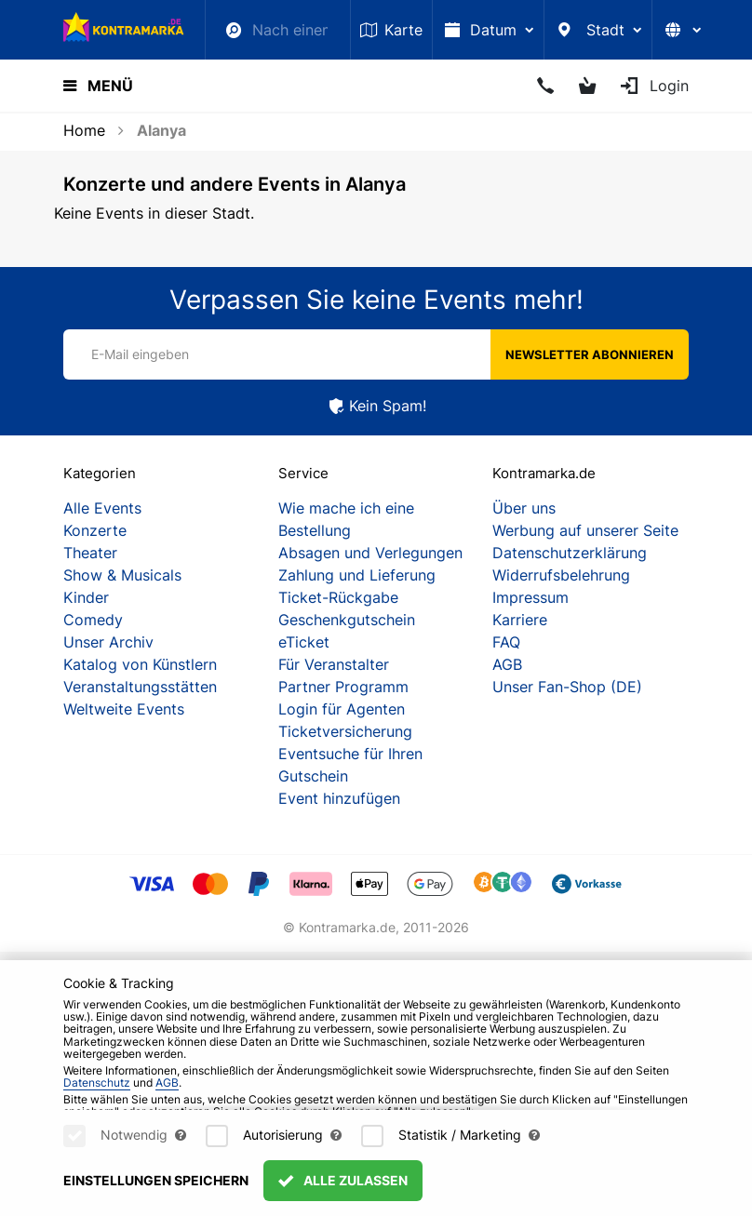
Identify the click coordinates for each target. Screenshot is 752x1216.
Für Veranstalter (333, 664)
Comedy (93, 619)
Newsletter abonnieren (589, 354)
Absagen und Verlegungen (370, 552)
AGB (507, 664)
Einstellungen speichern (155, 1180)
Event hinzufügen (339, 798)
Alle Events (102, 508)
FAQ (506, 642)
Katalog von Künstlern (140, 664)
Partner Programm (343, 686)
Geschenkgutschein (346, 619)
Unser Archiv (108, 642)
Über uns (524, 508)
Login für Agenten (341, 709)
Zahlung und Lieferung (357, 575)
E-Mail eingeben (140, 354)
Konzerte (95, 530)
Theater (90, 552)
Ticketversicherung (345, 731)
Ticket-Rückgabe (338, 597)
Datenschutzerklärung (569, 552)
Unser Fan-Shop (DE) (567, 686)
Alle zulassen (343, 1180)
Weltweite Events (123, 709)
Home (84, 130)
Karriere (519, 619)
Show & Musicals (122, 575)
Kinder (86, 597)
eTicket (303, 642)
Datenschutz (96, 1082)
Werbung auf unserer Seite (585, 530)
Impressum (530, 597)
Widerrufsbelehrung (561, 575)
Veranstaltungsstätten (140, 686)
